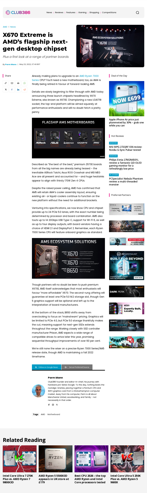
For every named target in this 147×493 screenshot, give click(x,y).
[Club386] (17, 12)
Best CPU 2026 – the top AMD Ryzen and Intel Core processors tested (90, 479)
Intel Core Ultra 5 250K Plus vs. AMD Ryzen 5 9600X (125, 479)
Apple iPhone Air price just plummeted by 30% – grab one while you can (126, 122)
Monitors (113, 143)
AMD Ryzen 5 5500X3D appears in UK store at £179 (54, 479)
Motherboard (54, 414)
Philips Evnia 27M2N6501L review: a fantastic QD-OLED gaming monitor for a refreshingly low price (125, 164)
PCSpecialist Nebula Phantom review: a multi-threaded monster (126, 181)
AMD (5, 27)
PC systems (114, 175)
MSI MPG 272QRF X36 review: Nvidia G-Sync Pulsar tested (125, 148)
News (13, 27)
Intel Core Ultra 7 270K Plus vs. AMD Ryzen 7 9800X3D (18, 479)
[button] (137, 12)
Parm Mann (10, 64)
